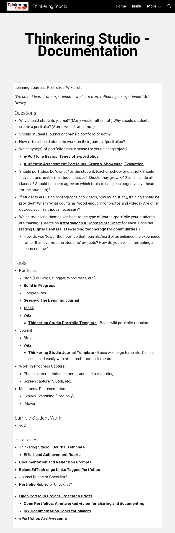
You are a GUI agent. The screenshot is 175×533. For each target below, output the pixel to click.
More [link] (152, 6)
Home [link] (121, 6)
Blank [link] (136, 6)
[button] (169, 6)
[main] (87, 45)
